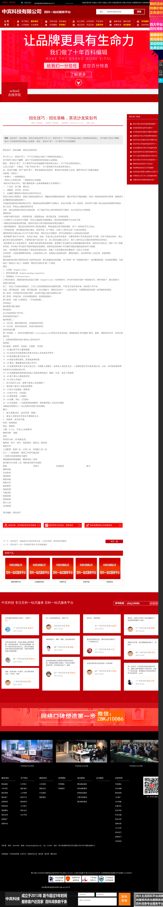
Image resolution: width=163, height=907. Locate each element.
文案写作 (118, 806)
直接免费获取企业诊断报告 (99, 525)
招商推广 (4, 819)
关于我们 (25, 21)
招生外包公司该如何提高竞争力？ (145, 144)
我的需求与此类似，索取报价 (59, 525)
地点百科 (81, 25)
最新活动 (42, 788)
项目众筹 (4, 815)
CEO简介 (23, 806)
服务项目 (5, 778)
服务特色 (117, 21)
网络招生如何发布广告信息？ (143, 164)
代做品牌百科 (117, 3)
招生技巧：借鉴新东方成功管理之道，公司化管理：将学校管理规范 (38, 541)
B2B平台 (23, 854)
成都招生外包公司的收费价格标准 (145, 136)
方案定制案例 (82, 797)
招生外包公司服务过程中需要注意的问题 (147, 140)
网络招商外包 (16, 582)
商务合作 (23, 810)
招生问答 (118, 819)
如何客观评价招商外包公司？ (44, 3)
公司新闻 (25, 25)
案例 (110, 23)
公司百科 (90, 21)
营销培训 (4, 806)
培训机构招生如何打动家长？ (143, 128)
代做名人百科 (97, 3)
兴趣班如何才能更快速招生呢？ (144, 180)
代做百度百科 (87, 3)
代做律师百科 (147, 3)
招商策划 (110, 582)
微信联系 (23, 802)
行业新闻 (34, 25)
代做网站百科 (137, 3)
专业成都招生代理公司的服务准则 (145, 148)
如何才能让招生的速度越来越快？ (145, 124)
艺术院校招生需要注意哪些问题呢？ (145, 132)
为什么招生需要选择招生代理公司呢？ (146, 156)
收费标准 (117, 25)
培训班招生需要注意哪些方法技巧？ (145, 172)
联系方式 (23, 797)
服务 (101, 12)
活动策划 (118, 841)
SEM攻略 (118, 788)
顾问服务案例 (82, 802)
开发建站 (118, 784)
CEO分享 (118, 828)
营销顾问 (61, 788)
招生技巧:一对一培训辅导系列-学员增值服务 (28, 545)
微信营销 (4, 793)
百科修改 (62, 21)
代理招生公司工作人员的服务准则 (145, 176)
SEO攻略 (118, 802)
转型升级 (86, 582)
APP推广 (118, 797)
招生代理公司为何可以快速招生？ (145, 160)
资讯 (18, 23)
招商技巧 (118, 837)
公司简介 (23, 784)
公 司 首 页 (6, 23)
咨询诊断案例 (82, 788)
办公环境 (23, 815)
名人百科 (81, 21)
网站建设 (4, 784)
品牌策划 (4, 802)
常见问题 (118, 815)
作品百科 (90, 25)
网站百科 (53, 854)
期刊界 (40, 854)
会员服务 (100, 778)
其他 (74, 23)
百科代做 (53, 21)
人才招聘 (23, 793)
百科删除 (53, 25)
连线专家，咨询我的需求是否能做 (20, 525)
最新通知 (42, 797)
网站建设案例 (82, 784)
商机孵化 (4, 810)
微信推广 (4, 797)
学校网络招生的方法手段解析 (143, 168)
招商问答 (118, 824)
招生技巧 (118, 832)
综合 (138, 23)
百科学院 (145, 25)
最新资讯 (43, 778)
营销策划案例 (82, 793)
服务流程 (127, 21)
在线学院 (119, 778)
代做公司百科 (127, 3)
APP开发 (4, 788)
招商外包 (63, 582)
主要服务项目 (39, 582)
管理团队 (62, 778)
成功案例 (81, 778)
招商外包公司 (32, 854)
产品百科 (99, 21)
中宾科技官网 (14, 854)
